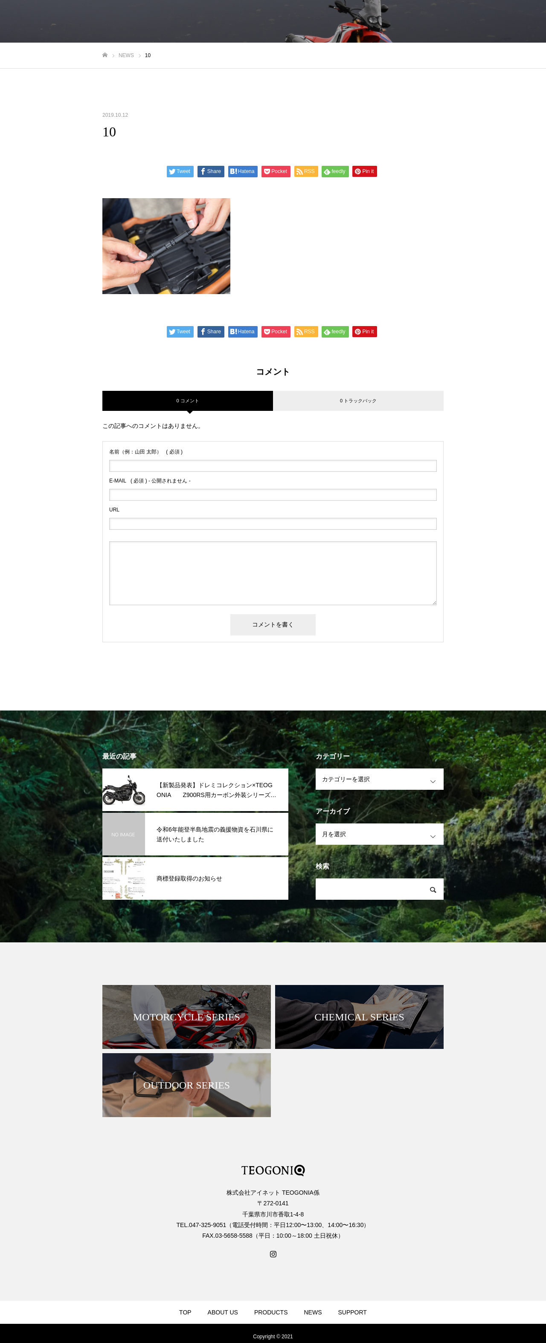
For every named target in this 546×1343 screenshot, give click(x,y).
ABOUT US (223, 1312)
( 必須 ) (146, 452)
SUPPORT (352, 1312)
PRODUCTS (271, 1312)
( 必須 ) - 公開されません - (150, 481)
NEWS (313, 1312)
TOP (185, 1312)
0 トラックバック (358, 400)
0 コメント (187, 400)
